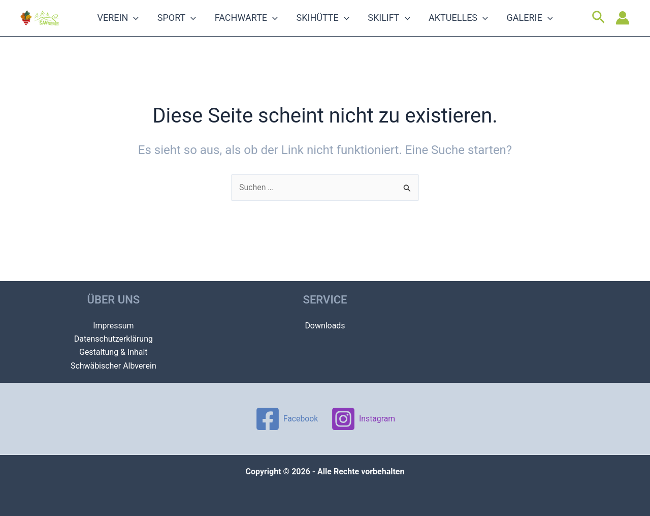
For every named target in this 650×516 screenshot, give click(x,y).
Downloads (325, 325)
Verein (144, 25)
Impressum (113, 325)
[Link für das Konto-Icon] (622, 25)
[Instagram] (363, 419)
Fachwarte (254, 25)
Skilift (381, 25)
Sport (193, 25)
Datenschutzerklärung (113, 339)
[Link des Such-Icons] (598, 25)
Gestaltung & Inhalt (113, 352)
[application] (158, 25)
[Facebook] (286, 419)
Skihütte (323, 25)
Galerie (504, 25)
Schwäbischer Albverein (113, 366)
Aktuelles (441, 25)
